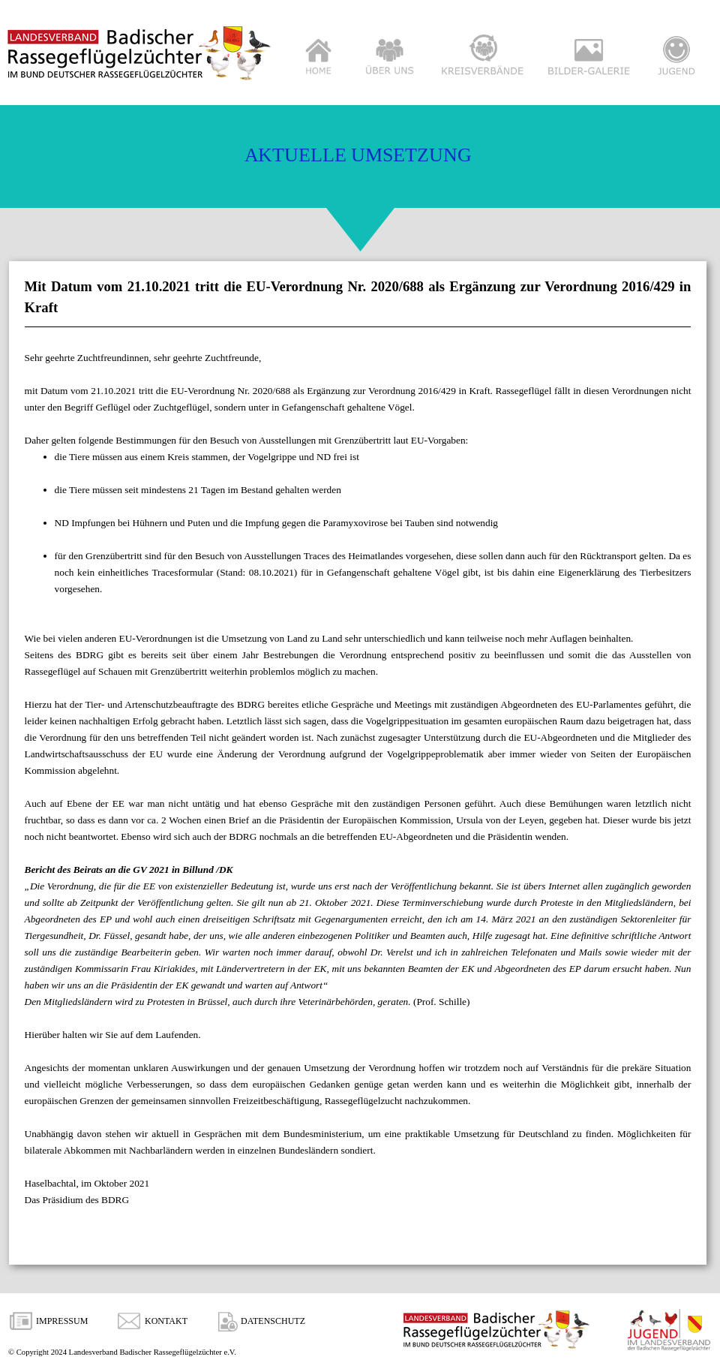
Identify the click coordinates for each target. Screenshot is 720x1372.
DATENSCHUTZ (273, 1321)
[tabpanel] (358, 766)
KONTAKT (166, 1321)
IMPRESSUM (62, 1321)
